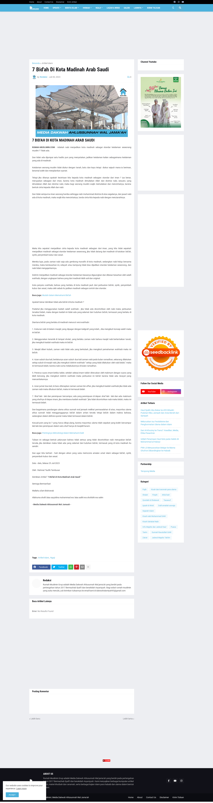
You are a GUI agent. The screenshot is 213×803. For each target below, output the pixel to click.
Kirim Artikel (72, 2)
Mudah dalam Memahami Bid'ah (56, 295)
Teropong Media (148, 471)
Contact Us (49, 2)
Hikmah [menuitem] (86, 8)
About (39, 2)
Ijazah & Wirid (148, 505)
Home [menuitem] (46, 8)
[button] (173, 8)
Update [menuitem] (56, 8)
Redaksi (47, 580)
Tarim (145, 532)
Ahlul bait (165, 495)
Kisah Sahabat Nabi (151, 521)
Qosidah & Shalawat (151, 500)
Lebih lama (128, 719)
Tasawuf (167, 500)
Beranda (36, 63)
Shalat (145, 495)
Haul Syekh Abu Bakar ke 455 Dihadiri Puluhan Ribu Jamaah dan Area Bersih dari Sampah (160, 413)
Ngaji (52, 558)
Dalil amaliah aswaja (166, 505)
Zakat (145, 538)
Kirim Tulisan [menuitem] (153, 8)
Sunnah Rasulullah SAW (161, 532)
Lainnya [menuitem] (137, 8)
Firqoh (154, 495)
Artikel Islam (47, 63)
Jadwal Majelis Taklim (161, 538)
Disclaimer (60, 2)
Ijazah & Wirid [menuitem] (113, 8)
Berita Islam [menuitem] (71, 8)
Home (31, 2)
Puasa (173, 527)
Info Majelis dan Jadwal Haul (154, 527)
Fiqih (144, 489)
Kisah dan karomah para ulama (163, 489)
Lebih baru (35, 719)
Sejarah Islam (148, 511)
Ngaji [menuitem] (98, 8)
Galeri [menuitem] (127, 8)
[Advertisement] (106, 35)
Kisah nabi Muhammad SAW (154, 516)
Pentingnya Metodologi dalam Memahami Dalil (63, 433)
